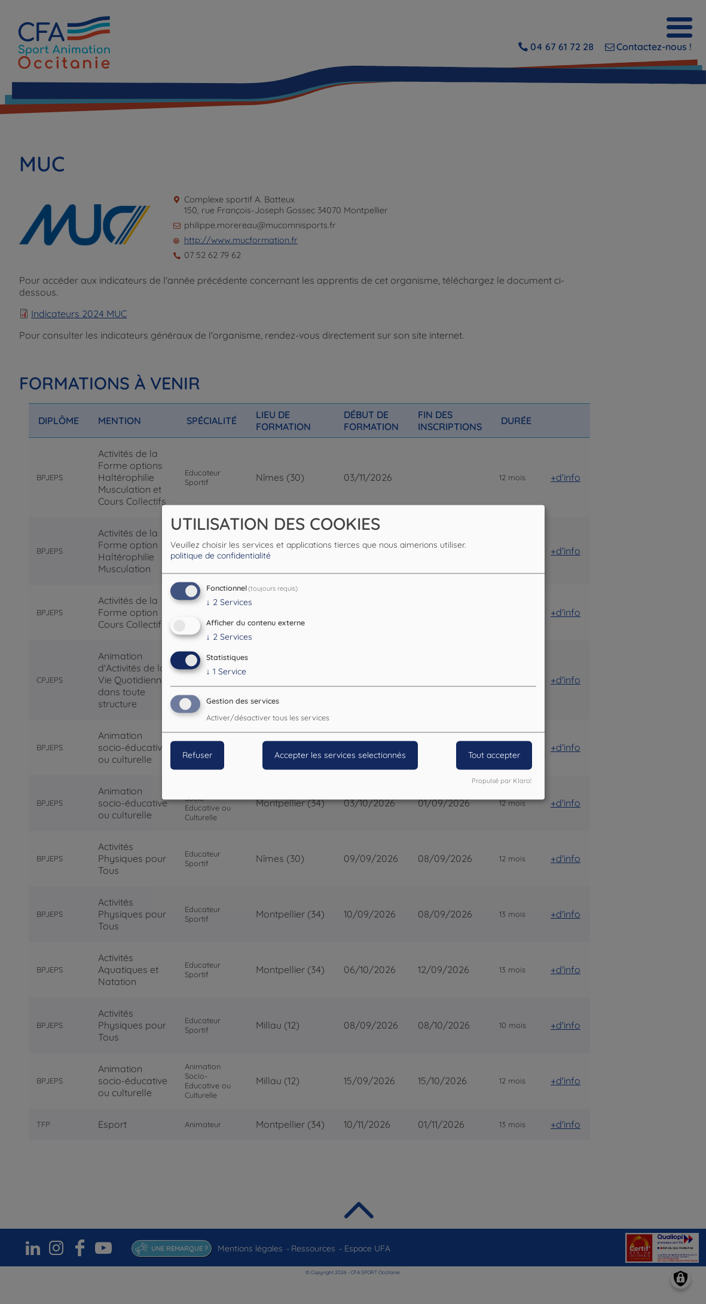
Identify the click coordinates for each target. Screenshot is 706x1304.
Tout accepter (494, 755)
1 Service (226, 671)
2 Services (229, 603)
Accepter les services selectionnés (340, 755)
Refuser (197, 755)
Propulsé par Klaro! (501, 781)
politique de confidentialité (220, 556)
